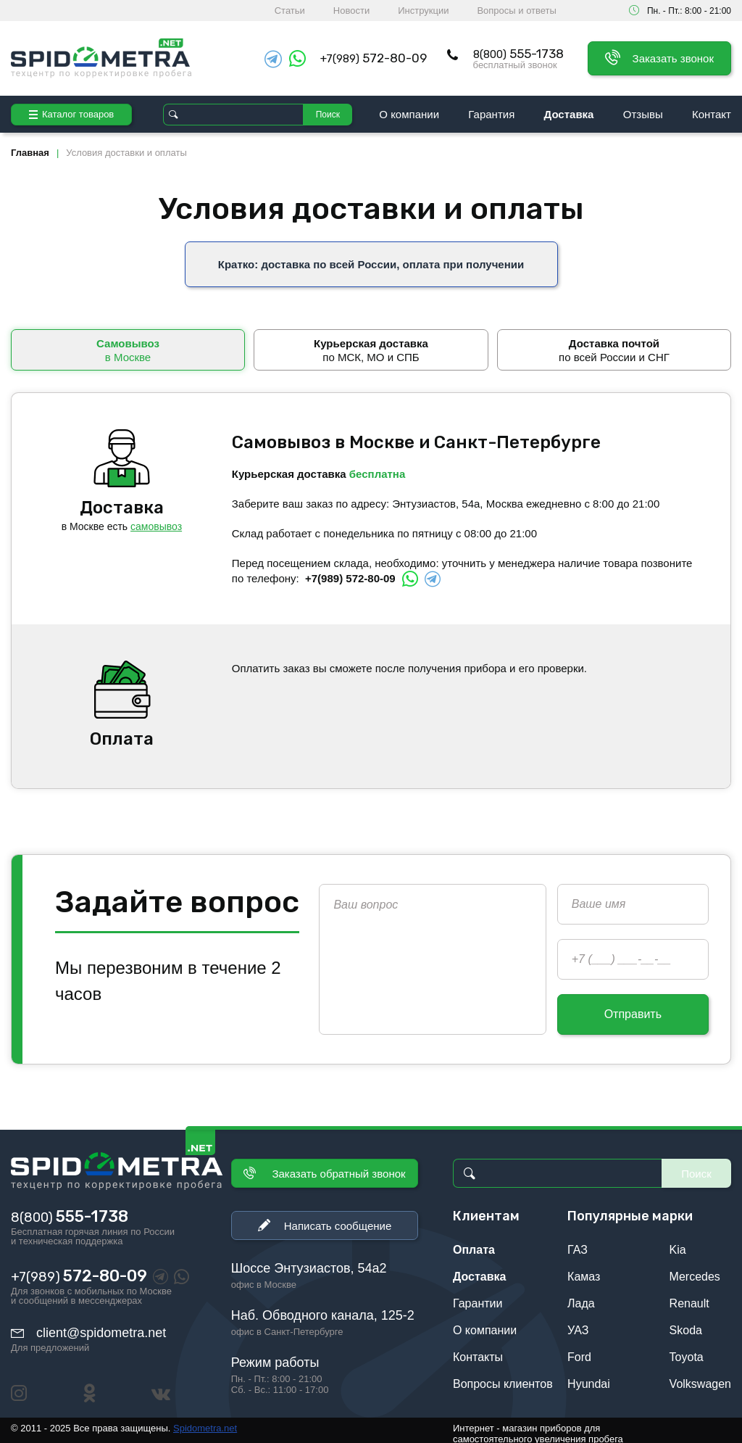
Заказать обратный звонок (338, 1168)
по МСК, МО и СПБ (371, 344)
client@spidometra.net (101, 1327)
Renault (689, 1297)
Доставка (569, 114)
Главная (30, 152)
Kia (678, 1244)
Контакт (711, 114)
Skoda (686, 1324)
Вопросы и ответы (516, 10)
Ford (579, 1351)
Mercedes (695, 1271)
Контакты (478, 1351)
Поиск (328, 114)
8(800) (518, 54)
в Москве (127, 344)
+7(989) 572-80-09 (350, 572)
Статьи (290, 10)
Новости (351, 10)
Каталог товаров (71, 114)
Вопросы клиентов (503, 1378)
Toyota (687, 1351)
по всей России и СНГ (614, 344)
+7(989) (373, 58)
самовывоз (156, 520)
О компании (409, 114)
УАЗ (577, 1324)
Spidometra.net (205, 1422)
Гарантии (478, 1297)
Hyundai (588, 1378)
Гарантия (491, 114)
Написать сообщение (338, 1220)
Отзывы (643, 114)
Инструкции (423, 10)
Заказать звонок (673, 58)
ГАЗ (577, 1244)
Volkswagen (700, 1378)
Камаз (583, 1271)
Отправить (633, 1008)
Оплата (474, 1244)
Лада (581, 1297)
